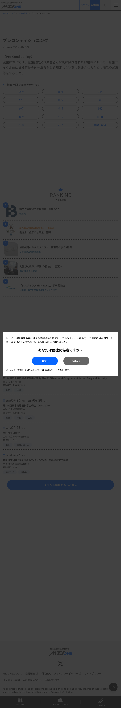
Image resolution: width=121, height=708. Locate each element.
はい (45, 361)
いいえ (76, 361)
